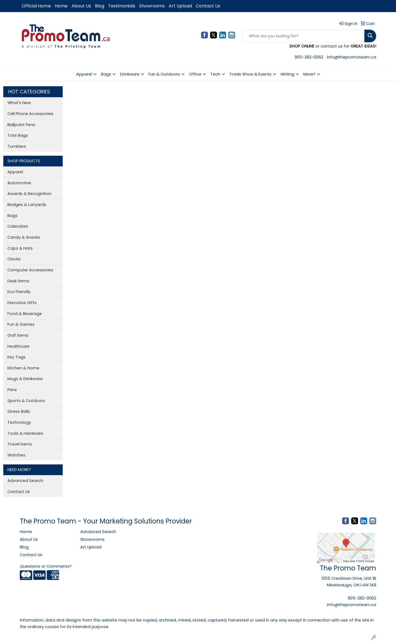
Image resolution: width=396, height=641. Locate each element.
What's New (19, 102)
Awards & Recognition (29, 193)
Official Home (36, 6)
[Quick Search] (303, 36)
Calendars (17, 226)
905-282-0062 (309, 57)
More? (309, 74)
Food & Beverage (24, 313)
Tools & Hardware (25, 433)
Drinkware (129, 74)
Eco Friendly (19, 291)
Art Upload (180, 6)
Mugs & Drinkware (25, 378)
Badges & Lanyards (26, 204)
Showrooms (152, 6)
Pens (12, 389)
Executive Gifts (22, 302)
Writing (287, 74)
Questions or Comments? (46, 566)
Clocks (14, 259)
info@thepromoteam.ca (351, 57)
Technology (19, 422)
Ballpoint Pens (21, 124)
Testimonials (121, 6)
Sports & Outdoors (26, 400)
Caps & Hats (20, 248)
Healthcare (18, 346)
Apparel (84, 74)
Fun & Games (20, 324)
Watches (16, 455)
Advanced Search (25, 480)
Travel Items (19, 444)
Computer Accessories (30, 270)
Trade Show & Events (250, 74)
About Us (81, 6)
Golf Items (17, 335)
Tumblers (16, 146)
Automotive (19, 183)
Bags (106, 74)
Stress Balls (18, 411)
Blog (99, 6)
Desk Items (18, 281)
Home (61, 6)
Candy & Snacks (23, 237)
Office (195, 74)
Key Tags (16, 357)
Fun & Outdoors (164, 74)
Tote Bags (17, 135)
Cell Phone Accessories (30, 113)
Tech (215, 74)
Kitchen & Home (23, 368)
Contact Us (208, 6)
